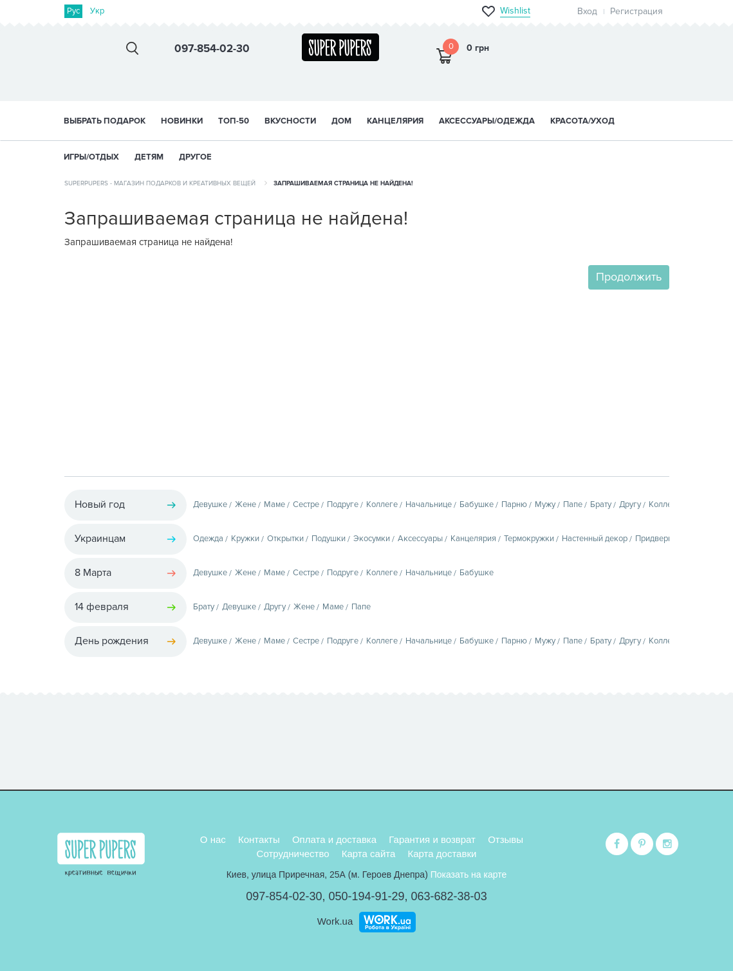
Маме (274, 504)
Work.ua (335, 921)
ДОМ (341, 121)
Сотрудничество (293, 853)
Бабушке (476, 504)
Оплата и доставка (334, 839)
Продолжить (629, 277)
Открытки (285, 538)
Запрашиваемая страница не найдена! (343, 183)
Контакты (259, 839)
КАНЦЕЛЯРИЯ (395, 121)
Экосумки (371, 538)
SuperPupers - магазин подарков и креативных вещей (159, 183)
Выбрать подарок (104, 121)
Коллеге (382, 504)
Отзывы (505, 839)
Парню (514, 504)
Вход (587, 11)
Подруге (342, 504)
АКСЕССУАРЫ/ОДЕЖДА (487, 121)
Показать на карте (469, 874)
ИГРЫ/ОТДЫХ (91, 157)
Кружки (245, 538)
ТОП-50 (233, 121)
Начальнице (428, 504)
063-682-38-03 (449, 896)
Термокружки (529, 538)
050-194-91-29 (366, 896)
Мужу (545, 504)
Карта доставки (442, 853)
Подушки (328, 538)
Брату (600, 504)
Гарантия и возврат (432, 839)
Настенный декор (594, 538)
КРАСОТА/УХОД (582, 121)
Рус (73, 11)
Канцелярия (473, 538)
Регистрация (636, 11)
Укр (97, 11)
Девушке (210, 504)
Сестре (306, 504)
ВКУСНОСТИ (290, 121)
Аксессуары (420, 538)
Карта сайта (369, 853)
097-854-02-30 (284, 896)
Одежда (208, 538)
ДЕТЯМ (149, 157)
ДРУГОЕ (195, 157)
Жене (245, 504)
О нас (213, 839)
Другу (630, 504)
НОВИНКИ (182, 121)
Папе (572, 504)
